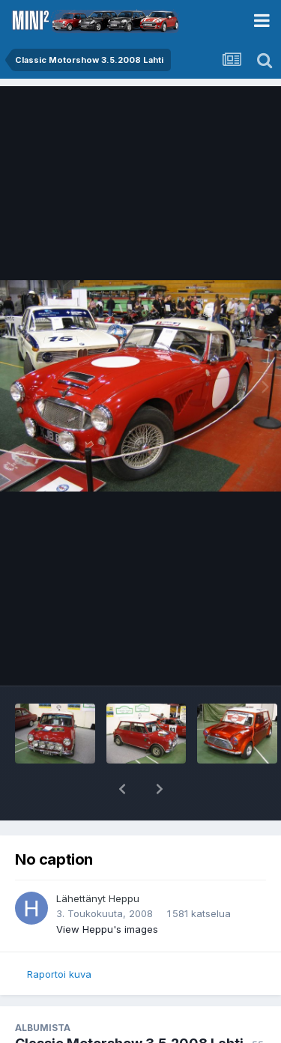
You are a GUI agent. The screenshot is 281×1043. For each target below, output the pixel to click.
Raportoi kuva (59, 974)
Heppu (124, 898)
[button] (122, 789)
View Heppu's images (107, 929)
